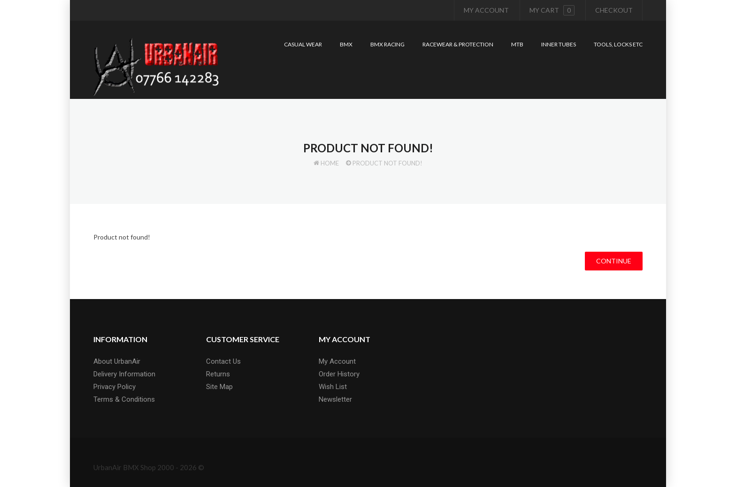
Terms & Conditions (124, 399)
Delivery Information (124, 374)
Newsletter (335, 399)
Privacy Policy (114, 386)
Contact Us (223, 361)
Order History (339, 374)
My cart (552, 10)
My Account (486, 10)
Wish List (333, 386)
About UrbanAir (116, 361)
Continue (613, 261)
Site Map (219, 386)
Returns (218, 374)
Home (330, 163)
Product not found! (387, 163)
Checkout (614, 10)
